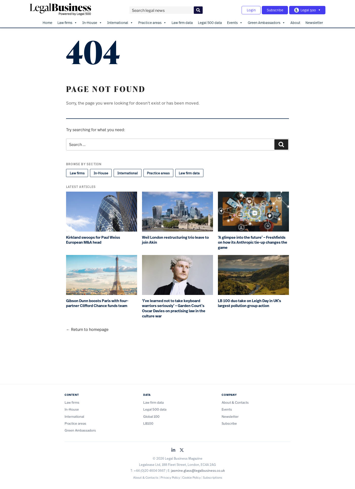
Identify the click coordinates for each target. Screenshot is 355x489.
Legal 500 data (210, 22)
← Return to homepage (87, 329)
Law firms (67, 22)
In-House (92, 22)
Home (47, 22)
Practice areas (152, 22)
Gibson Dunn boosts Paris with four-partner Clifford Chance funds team (97, 303)
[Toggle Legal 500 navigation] (307, 10)
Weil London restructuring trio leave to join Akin (175, 240)
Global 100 (151, 416)
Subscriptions (212, 477)
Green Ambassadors (266, 22)
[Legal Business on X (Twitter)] (181, 450)
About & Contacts (235, 402)
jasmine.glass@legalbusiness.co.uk (198, 470)
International (120, 22)
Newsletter (314, 22)
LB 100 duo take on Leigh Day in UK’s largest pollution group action (249, 303)
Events (235, 22)
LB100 (148, 423)
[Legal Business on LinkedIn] (173, 450)
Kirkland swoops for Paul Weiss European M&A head (93, 240)
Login (250, 10)
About (295, 22)
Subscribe (274, 10)
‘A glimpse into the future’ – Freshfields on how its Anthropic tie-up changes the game (252, 242)
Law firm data (182, 22)
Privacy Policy (170, 477)
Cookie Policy (191, 477)
